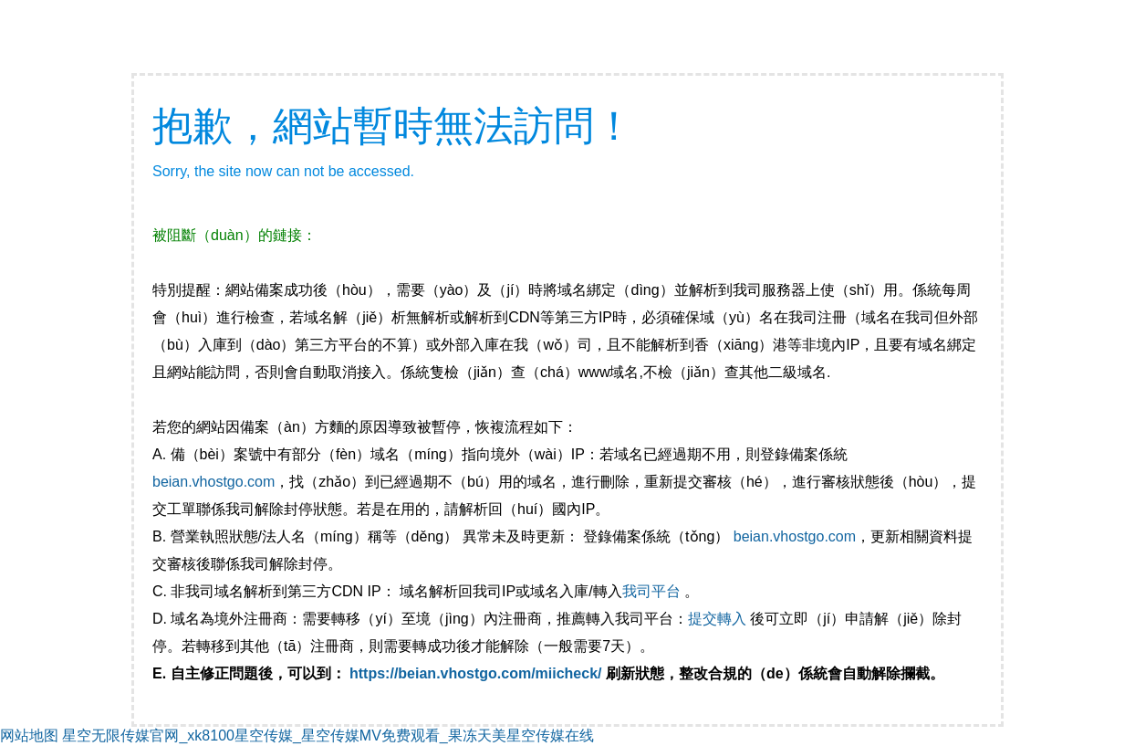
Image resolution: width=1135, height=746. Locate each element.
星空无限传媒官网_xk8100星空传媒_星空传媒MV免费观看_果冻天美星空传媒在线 (327, 735)
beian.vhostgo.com (213, 481)
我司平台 (653, 591)
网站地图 (29, 735)
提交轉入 (717, 618)
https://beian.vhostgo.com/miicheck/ (475, 673)
